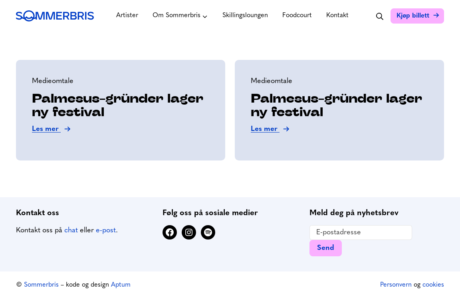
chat (71, 230)
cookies (433, 285)
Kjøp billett (413, 16)
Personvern (396, 285)
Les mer (46, 129)
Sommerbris (41, 285)
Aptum (121, 285)
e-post (106, 230)
